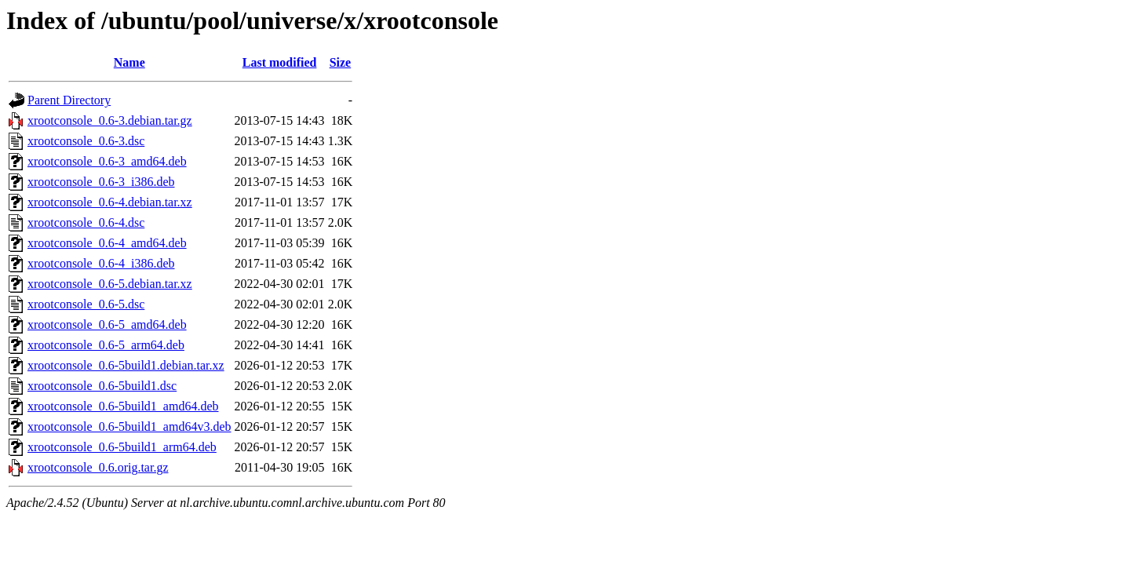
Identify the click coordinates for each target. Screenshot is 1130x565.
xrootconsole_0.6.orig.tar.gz (98, 467)
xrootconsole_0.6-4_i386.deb (101, 263)
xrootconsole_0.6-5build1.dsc (102, 385)
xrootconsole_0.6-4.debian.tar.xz (109, 202)
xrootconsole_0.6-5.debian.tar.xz (109, 283)
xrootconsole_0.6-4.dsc (85, 222)
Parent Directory (69, 100)
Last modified (279, 62)
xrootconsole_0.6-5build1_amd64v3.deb (129, 426)
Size (341, 62)
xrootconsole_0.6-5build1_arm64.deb (122, 447)
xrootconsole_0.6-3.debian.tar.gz (109, 120)
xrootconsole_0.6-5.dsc (85, 304)
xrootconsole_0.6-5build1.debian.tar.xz (125, 365)
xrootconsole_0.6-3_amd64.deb (107, 161)
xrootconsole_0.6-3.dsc (85, 141)
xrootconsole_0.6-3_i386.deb (101, 181)
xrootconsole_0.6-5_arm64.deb (105, 345)
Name (129, 62)
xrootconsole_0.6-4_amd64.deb (107, 243)
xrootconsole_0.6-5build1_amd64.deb (123, 406)
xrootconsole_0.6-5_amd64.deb (107, 324)
